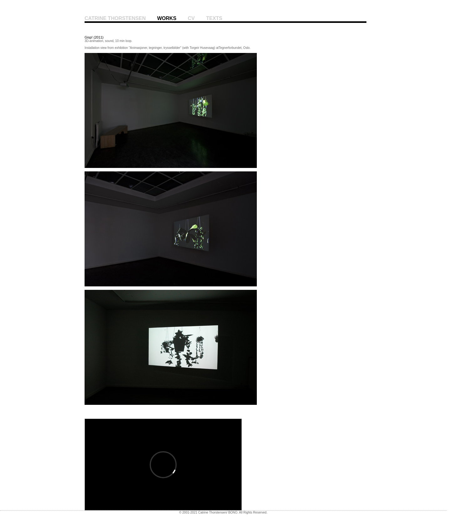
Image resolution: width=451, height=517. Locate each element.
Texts (214, 18)
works (166, 18)
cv (191, 18)
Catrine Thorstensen (115, 18)
